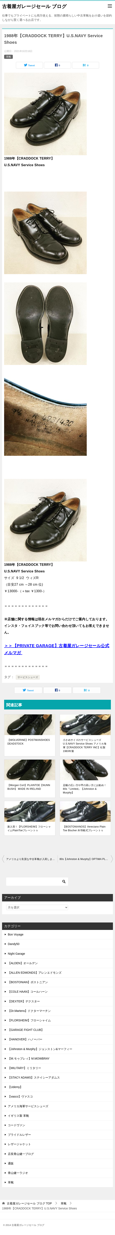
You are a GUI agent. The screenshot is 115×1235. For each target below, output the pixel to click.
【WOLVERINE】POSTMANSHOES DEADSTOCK (28, 742)
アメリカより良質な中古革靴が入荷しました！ (32, 859)
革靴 (8, 56)
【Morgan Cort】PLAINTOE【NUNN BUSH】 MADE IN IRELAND (28, 787)
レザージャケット (19, 1144)
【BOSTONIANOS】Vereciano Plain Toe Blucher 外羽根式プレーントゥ (84, 828)
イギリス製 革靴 (18, 1115)
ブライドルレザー (19, 1134)
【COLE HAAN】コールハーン (28, 991)
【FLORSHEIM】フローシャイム (29, 1020)
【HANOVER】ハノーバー (25, 1039)
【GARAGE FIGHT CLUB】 (26, 1029)
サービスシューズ (28, 677)
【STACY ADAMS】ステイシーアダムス (34, 1077)
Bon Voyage (16, 934)
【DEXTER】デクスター (24, 1001)
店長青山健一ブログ (21, 1154)
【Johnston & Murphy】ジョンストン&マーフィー (40, 1049)
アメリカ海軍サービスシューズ (28, 1106)
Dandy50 (13, 944)
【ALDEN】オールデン (23, 963)
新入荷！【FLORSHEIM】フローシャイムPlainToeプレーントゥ (29, 828)
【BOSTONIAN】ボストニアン (28, 982)
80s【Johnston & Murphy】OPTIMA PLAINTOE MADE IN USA (86, 859)
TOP (29, 1203)
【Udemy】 (15, 1087)
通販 (11, 1163)
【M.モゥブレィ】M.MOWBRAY (29, 1058)
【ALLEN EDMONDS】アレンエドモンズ (35, 972)
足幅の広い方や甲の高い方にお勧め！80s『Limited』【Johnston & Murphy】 (85, 789)
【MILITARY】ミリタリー (24, 1068)
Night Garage (16, 953)
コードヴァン (16, 1125)
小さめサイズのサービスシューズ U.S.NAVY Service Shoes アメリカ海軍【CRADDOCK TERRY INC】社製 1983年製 (85, 746)
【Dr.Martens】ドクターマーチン (29, 1010)
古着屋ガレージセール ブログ (34, 5)
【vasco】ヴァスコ (20, 1096)
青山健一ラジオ (18, 1173)
